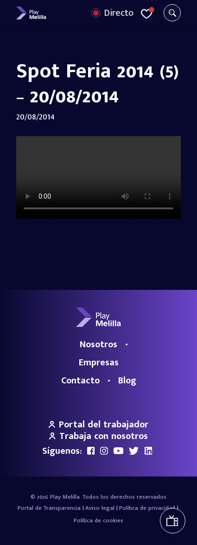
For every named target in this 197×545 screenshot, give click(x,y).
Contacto (80, 380)
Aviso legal (99, 508)
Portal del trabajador (99, 424)
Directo (118, 13)
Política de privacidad (147, 508)
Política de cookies (98, 520)
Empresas (99, 362)
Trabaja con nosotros (98, 436)
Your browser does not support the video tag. (98, 177)
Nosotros (98, 344)
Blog (127, 380)
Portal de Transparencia (49, 508)
